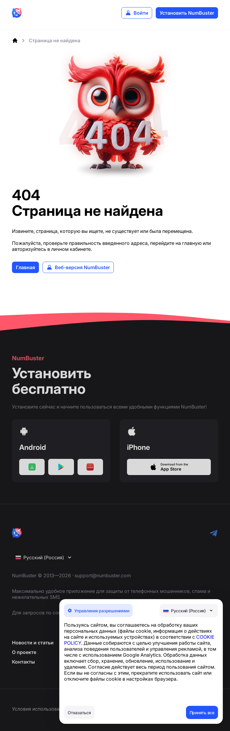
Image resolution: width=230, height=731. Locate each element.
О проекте (24, 658)
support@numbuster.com (103, 581)
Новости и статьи (33, 648)
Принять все (202, 712)
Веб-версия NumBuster (82, 267)
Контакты (23, 667)
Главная (25, 267)
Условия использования (40, 709)
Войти (141, 13)
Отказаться (79, 712)
